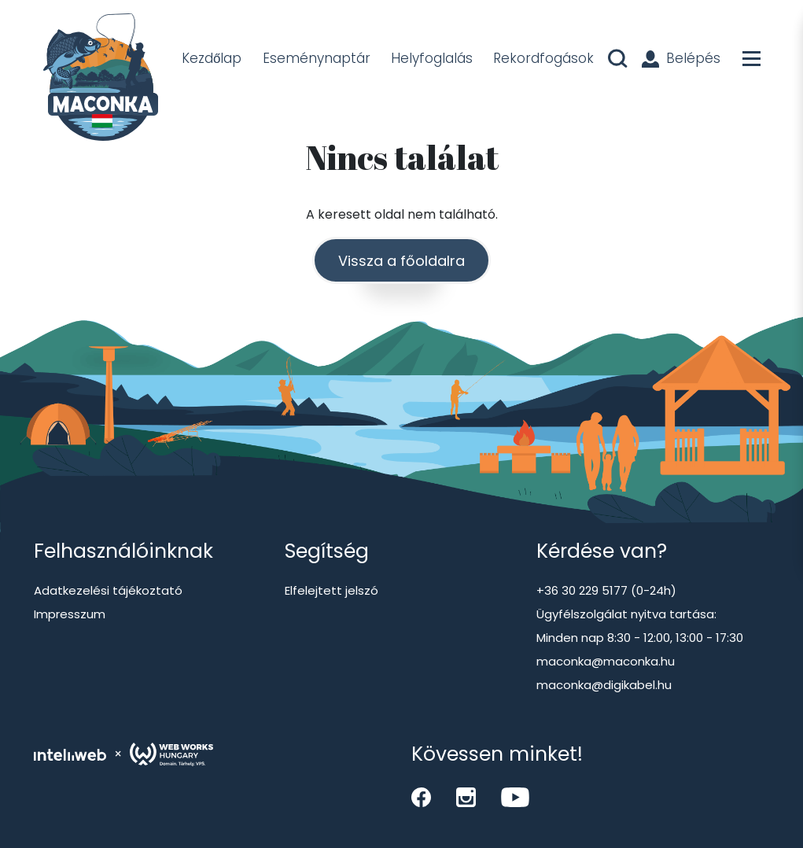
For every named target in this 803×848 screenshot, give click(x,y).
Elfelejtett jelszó (331, 590)
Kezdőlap (211, 58)
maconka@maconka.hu (605, 661)
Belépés (681, 58)
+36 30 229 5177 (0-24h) (606, 590)
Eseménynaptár (316, 58)
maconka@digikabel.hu (604, 685)
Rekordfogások (543, 58)
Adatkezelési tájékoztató (108, 590)
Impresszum (69, 614)
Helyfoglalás (432, 58)
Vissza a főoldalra (401, 261)
